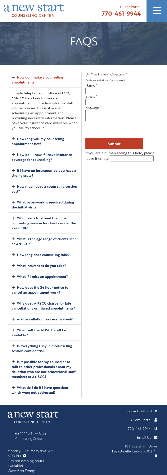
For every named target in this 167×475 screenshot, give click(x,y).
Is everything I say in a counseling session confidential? (42, 348)
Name (91, 85)
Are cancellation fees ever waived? (45, 319)
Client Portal (130, 6)
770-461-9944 (121, 13)
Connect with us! (141, 411)
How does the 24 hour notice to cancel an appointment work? (40, 290)
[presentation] (114, 129)
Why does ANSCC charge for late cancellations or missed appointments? (43, 306)
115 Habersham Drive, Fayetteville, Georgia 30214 (134, 451)
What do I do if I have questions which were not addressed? (40, 390)
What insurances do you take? (41, 265)
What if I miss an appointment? (42, 276)
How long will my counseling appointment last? (38, 141)
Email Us (147, 437)
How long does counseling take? (43, 254)
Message (93, 107)
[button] (44, 80)
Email (91, 96)
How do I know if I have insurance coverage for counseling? (42, 157)
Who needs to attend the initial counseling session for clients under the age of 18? (44, 223)
